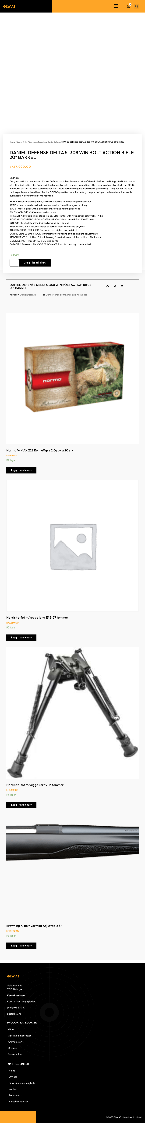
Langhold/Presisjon (37, 142)
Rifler (25, 142)
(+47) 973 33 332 (16, 1007)
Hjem (12, 142)
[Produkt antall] (14, 263)
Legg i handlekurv (35, 263)
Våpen (18, 142)
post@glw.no (14, 1013)
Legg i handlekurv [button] (21, 470)
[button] (136, 6)
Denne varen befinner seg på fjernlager (66, 294)
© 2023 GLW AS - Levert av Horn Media (124, 1117)
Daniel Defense (54, 142)
